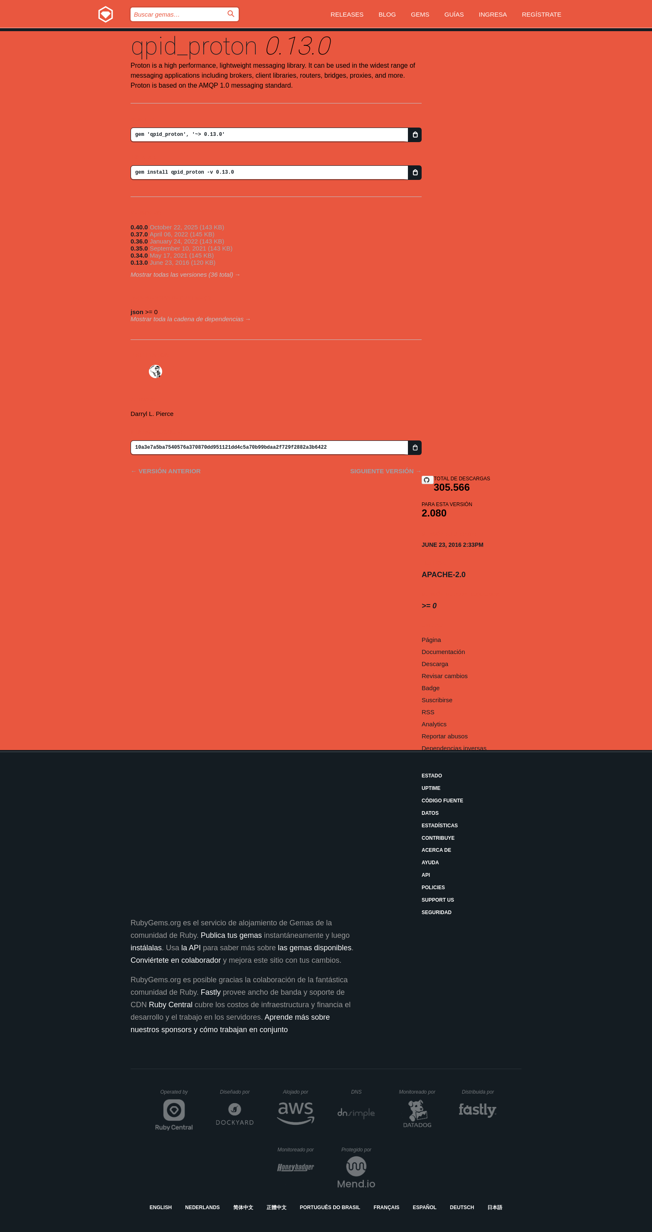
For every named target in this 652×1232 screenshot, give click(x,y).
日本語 (494, 1207)
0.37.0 (139, 234)
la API (191, 948)
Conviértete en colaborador (176, 960)
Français (387, 1207)
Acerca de (436, 850)
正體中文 (276, 1207)
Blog (387, 14)
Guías (454, 14)
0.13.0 (139, 262)
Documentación (443, 651)
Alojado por (298, 1092)
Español (425, 1207)
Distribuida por (479, 1092)
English (161, 1207)
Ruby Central (171, 1005)
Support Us (438, 900)
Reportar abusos (445, 736)
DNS (363, 1092)
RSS (428, 712)
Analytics (434, 724)
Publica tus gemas (231, 935)
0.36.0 (139, 241)
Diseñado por (237, 1092)
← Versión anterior (166, 471)
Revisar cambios (445, 675)
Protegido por (358, 1150)
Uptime (431, 788)
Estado (432, 776)
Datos (430, 813)
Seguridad (437, 912)
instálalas (146, 948)
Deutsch (462, 1207)
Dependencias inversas (454, 748)
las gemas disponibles (314, 948)
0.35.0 (139, 248)
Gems (420, 14)
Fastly (211, 992)
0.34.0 (139, 255)
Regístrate (541, 14)
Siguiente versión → (386, 471)
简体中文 (243, 1207)
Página (431, 639)
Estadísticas (440, 826)
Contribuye (438, 838)
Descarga (435, 663)
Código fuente (442, 801)
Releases (347, 14)
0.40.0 (139, 227)
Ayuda (430, 863)
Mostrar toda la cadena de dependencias (187, 318)
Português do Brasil (330, 1207)
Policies (433, 887)
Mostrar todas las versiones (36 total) (182, 274)
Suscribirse (437, 699)
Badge (431, 687)
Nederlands (202, 1207)
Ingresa (493, 14)
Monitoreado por (417, 1092)
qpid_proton (194, 46)
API (426, 875)
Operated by (177, 1095)
